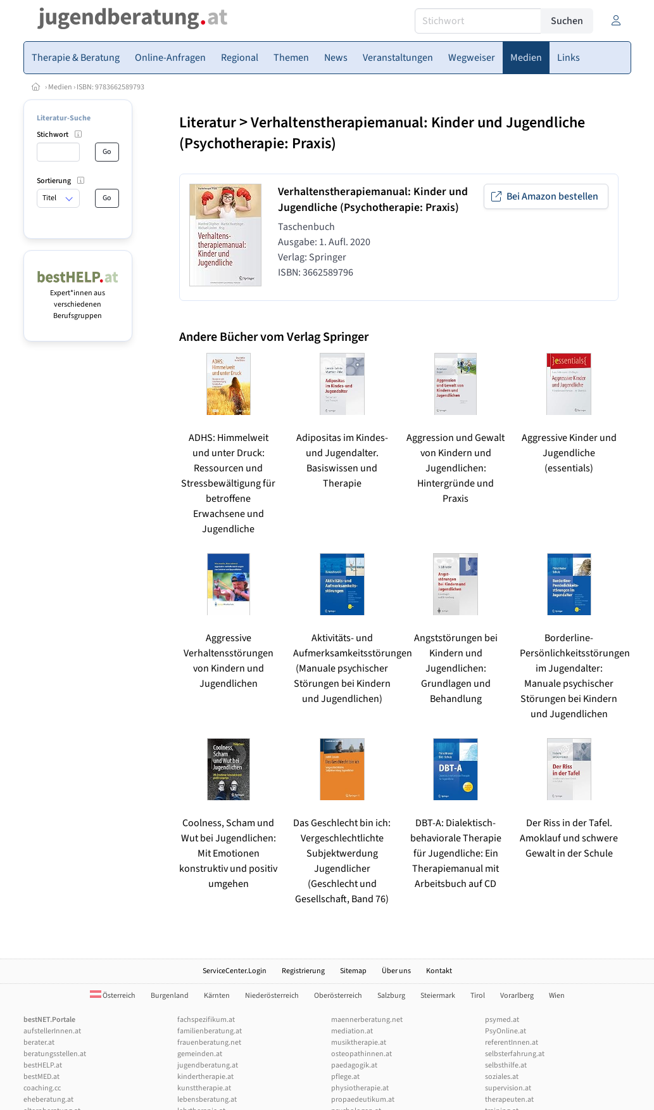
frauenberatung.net (209, 1042)
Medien (60, 87)
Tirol (477, 995)
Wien (557, 995)
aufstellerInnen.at (52, 1031)
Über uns (396, 971)
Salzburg (391, 995)
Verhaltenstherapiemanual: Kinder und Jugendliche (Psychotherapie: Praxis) (382, 133)
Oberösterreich (338, 995)
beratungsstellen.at (54, 1054)
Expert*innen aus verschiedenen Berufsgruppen (78, 298)
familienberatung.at (209, 1031)
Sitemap (353, 971)
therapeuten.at (509, 1099)
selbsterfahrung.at (514, 1054)
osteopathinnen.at (361, 1054)
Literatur (207, 123)
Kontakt (439, 971)
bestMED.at (41, 1076)
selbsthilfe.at (506, 1065)
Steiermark (437, 995)
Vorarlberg (517, 995)
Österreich (112, 995)
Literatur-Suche (64, 118)
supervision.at (508, 1088)
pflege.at (345, 1076)
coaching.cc (42, 1088)
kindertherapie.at (205, 1076)
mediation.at (352, 1031)
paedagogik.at (354, 1065)
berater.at (38, 1042)
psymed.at (502, 1019)
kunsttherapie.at (204, 1088)
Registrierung (303, 971)
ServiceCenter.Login (235, 971)
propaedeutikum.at (362, 1099)
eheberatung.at (48, 1099)
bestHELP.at (42, 1065)
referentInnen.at (511, 1042)
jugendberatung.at (207, 1065)
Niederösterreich (272, 995)
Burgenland (170, 995)
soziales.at (502, 1076)
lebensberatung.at (207, 1099)
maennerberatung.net (367, 1019)
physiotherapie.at (360, 1088)
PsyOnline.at (505, 1031)
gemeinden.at (199, 1054)
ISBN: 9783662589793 (110, 87)
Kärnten (217, 995)
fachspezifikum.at (206, 1019)
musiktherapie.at (358, 1042)
